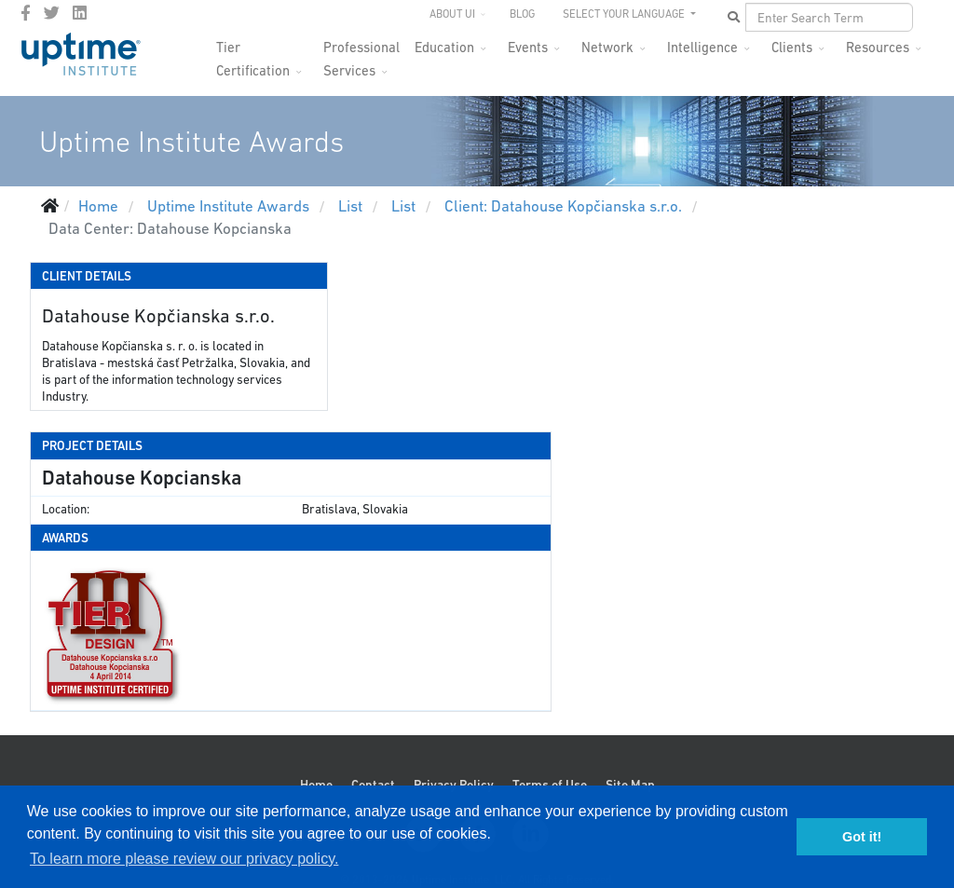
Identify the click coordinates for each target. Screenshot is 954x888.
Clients (791, 47)
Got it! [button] (861, 836)
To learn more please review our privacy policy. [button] (184, 859)
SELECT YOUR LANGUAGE (625, 13)
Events (528, 47)
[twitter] (52, 13)
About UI (452, 13)
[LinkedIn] (80, 13)
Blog (522, 13)
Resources (877, 47)
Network (607, 47)
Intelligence (702, 47)
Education (444, 47)
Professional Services (361, 52)
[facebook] (25, 13)
